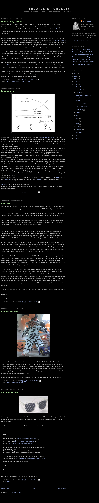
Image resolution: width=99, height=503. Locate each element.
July (77, 115)
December (79, 87)
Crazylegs (87, 21)
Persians (39, 180)
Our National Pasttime (59, 40)
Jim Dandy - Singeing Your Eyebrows (83, 52)
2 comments (32, 301)
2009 (76, 82)
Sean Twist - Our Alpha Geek (81, 49)
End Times (11, 81)
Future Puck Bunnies (24, 81)
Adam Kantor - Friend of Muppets (82, 57)
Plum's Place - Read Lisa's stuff (82, 64)
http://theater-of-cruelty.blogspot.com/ (20, 443)
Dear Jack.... (7, 204)
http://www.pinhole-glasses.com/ (27, 438)
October (78, 92)
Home (34, 489)
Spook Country (56, 29)
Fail (8, 383)
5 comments (32, 479)
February (79, 129)
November (79, 90)
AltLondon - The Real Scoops (81, 59)
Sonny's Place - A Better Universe (82, 54)
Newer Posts (5, 489)
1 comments (32, 79)
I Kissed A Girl (11, 65)
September (79, 110)
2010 (76, 79)
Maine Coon (8, 180)
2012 (76, 73)
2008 (76, 84)
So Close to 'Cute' (9, 312)
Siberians (4, 184)
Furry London (7, 91)
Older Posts (62, 489)
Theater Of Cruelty (49, 8)
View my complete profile (82, 40)
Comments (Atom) (15, 492)
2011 (76, 76)
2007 (76, 136)
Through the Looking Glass (32, 194)
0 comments (32, 192)
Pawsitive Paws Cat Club (46, 137)
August (78, 112)
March (78, 126)
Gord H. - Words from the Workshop (83, 62)
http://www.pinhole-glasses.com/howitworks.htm (31, 458)
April (77, 124)
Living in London (13, 194)
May (77, 121)
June (77, 118)
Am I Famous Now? (10, 392)
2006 (76, 138)
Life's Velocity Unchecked (13, 21)
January (78, 132)
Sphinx (58, 177)
